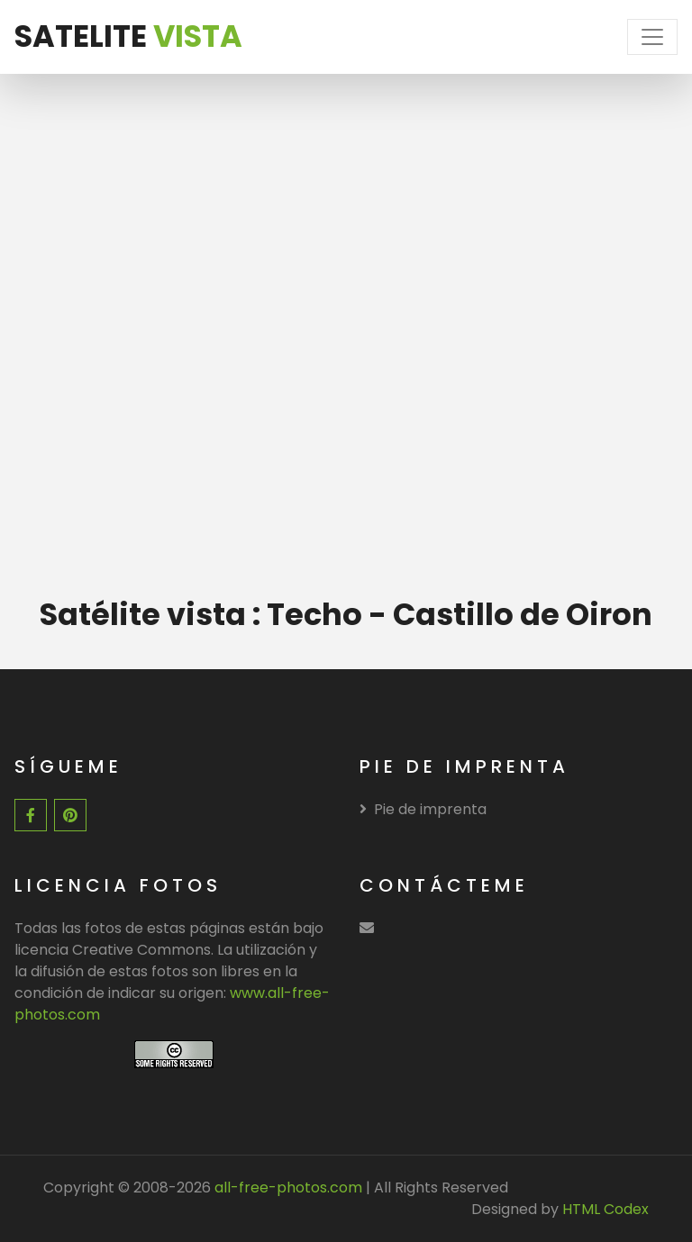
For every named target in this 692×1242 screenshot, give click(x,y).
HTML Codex (605, 1209)
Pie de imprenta (423, 809)
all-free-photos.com (286, 1187)
